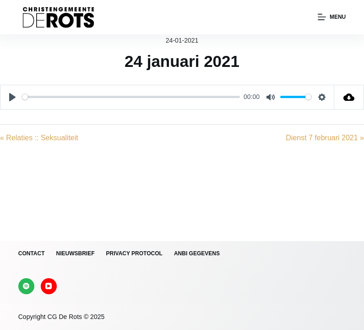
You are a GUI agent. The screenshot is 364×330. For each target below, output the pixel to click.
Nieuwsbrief (75, 253)
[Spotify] (26, 286)
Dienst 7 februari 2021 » (325, 138)
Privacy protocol (134, 253)
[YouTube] (49, 286)
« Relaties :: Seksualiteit (39, 138)
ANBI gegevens (197, 253)
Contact (31, 253)
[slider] (131, 97)
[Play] (12, 97)
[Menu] (332, 17)
